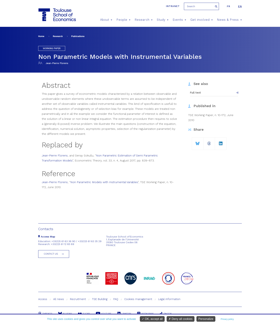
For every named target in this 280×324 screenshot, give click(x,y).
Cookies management (138, 299)
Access (42, 299)
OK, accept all (152, 318)
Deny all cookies (180, 318)
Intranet (173, 6)
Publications (77, 36)
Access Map (46, 236)
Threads (45, 313)
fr (228, 6)
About (106, 19)
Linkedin (124, 313)
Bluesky (65, 313)
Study (163, 19)
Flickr (84, 313)
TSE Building (99, 299)
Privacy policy (227, 319)
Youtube (103, 313)
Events (179, 19)
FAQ (115, 299)
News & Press (229, 19)
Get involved (201, 19)
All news (58, 299)
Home (41, 36)
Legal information (169, 299)
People (123, 19)
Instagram (145, 313)
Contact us (51, 253)
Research (143, 19)
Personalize (205, 318)
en (240, 6)
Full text (195, 92)
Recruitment (78, 299)
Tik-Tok (165, 313)
